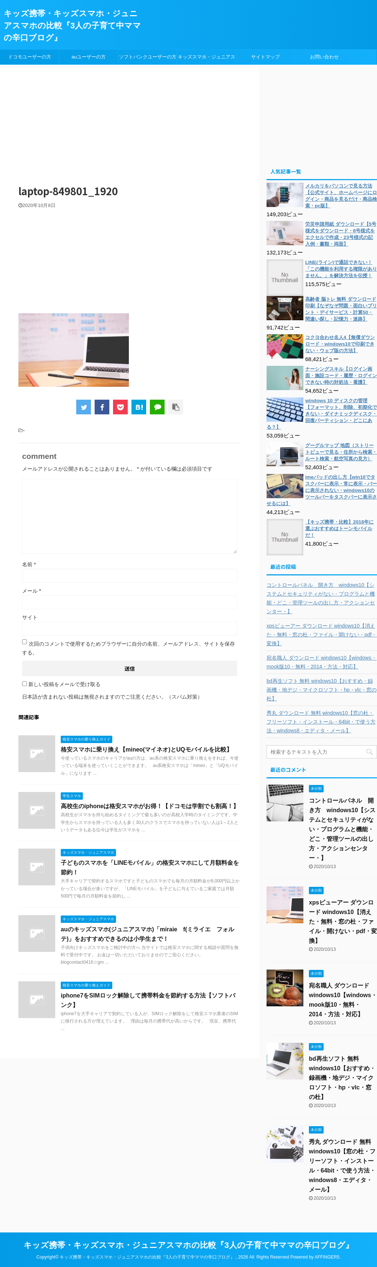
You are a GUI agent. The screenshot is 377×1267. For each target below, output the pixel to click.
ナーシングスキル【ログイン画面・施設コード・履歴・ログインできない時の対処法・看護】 (341, 375)
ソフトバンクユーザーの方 (147, 57)
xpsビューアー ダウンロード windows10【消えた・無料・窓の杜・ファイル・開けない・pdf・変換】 (322, 634)
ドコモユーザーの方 (29, 57)
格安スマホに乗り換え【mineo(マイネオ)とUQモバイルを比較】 (146, 749)
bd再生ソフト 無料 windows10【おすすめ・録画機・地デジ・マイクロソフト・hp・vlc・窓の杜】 (322, 690)
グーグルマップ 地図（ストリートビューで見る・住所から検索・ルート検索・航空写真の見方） (341, 452)
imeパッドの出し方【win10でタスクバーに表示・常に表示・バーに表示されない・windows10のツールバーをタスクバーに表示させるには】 (322, 490)
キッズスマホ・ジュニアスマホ (206, 59)
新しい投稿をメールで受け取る (64, 684)
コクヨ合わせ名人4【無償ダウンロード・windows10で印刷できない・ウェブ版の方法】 (340, 344)
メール (31, 591)
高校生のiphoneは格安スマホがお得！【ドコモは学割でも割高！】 (150, 806)
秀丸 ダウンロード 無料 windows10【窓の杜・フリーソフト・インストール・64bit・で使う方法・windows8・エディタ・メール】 (321, 722)
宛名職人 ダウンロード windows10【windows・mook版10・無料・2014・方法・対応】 (322, 662)
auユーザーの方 (88, 57)
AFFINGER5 (326, 1257)
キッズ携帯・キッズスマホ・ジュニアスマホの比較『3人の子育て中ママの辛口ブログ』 (72, 25)
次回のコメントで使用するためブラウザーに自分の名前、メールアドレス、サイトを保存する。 (128, 648)
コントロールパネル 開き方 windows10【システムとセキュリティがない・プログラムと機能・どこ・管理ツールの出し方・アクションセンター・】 (321, 598)
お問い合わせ (324, 57)
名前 (29, 564)
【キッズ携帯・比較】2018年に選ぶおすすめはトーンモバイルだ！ (339, 528)
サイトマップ (265, 57)
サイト (30, 617)
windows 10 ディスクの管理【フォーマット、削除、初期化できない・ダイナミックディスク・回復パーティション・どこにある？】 (322, 414)
